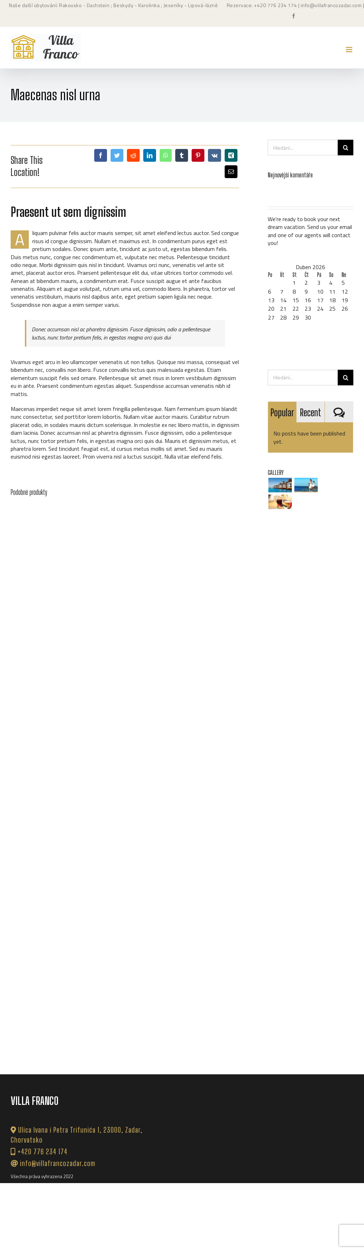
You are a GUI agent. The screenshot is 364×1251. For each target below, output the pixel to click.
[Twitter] (117, 155)
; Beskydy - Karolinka (134, 5)
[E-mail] (231, 172)
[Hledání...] (303, 147)
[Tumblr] (181, 155)
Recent (310, 412)
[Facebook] (100, 155)
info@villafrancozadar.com (331, 5)
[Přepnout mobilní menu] (349, 49)
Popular (282, 412)
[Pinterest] (198, 155)
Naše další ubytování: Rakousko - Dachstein (59, 5)
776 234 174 (282, 5)
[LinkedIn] (149, 155)
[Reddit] (133, 155)
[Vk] (214, 155)
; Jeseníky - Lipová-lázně (189, 5)
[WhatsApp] (165, 155)
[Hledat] (345, 147)
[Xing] (231, 155)
